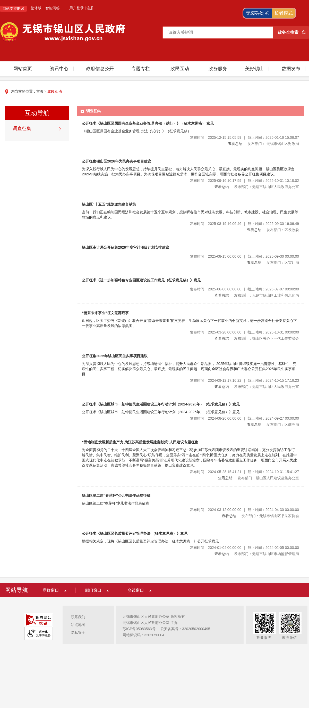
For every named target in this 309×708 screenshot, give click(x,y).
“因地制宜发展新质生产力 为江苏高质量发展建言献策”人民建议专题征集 (140, 442)
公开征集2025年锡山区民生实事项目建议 (115, 356)
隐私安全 (78, 632)
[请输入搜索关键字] (218, 32)
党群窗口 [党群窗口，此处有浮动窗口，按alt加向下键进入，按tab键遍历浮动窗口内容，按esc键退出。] (50, 590)
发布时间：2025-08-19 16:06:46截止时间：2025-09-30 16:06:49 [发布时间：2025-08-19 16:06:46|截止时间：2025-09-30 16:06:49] (244, 224)
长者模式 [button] (283, 13)
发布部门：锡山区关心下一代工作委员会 (266, 338)
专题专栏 (140, 68)
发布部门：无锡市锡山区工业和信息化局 (266, 295)
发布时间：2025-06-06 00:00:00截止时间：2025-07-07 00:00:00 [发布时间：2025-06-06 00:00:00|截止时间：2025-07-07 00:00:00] (244, 289)
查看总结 (235, 144)
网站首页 (22, 68)
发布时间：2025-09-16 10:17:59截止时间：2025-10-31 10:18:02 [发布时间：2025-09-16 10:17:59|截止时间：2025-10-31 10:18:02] (244, 180)
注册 (90, 8)
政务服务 (218, 68)
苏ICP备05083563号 (139, 629)
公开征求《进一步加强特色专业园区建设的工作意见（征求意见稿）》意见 (141, 280)
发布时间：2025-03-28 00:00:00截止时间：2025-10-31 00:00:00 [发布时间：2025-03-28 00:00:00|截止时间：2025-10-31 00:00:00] (244, 332)
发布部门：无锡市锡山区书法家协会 (270, 516)
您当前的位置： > (36, 91)
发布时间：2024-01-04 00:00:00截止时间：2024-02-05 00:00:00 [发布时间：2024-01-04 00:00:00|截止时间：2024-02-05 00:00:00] (244, 548)
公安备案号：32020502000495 (185, 629)
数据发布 (291, 68)
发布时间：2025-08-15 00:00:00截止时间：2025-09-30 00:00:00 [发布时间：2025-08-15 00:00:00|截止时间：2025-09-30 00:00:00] (244, 256)
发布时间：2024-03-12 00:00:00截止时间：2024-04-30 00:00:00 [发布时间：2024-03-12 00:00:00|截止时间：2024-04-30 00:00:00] (244, 510)
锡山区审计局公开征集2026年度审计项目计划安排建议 (125, 247)
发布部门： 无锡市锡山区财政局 (273, 144)
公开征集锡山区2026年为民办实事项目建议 (116, 161)
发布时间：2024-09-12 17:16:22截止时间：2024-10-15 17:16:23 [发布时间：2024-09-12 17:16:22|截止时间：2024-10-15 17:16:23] (244, 380)
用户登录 (76, 8)
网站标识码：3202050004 (143, 635)
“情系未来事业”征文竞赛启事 (105, 313)
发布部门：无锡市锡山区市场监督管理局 (266, 554)
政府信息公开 (100, 68)
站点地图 (78, 625)
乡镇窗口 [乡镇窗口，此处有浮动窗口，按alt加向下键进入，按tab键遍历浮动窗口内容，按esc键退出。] (135, 590)
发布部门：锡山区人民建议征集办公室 (268, 478)
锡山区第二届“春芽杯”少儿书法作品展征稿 (116, 495)
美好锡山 (254, 68)
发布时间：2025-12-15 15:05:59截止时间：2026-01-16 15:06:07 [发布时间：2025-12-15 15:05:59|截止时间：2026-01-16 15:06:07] (244, 137)
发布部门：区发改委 (283, 230)
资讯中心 (59, 68)
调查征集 (22, 128)
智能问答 (52, 8)
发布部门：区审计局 (283, 263)
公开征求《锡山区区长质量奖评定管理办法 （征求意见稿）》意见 (134, 533)
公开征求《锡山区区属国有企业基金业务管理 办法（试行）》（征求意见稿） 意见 (148, 123)
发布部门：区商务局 (283, 424)
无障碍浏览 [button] (257, 13)
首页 (40, 91)
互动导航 (37, 113)
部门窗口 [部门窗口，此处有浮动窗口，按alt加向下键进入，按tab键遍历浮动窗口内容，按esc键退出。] (93, 590)
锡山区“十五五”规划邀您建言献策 (109, 204)
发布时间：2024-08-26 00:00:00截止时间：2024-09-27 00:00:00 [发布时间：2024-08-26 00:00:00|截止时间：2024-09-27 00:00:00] (244, 418)
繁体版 (36, 8)
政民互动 (179, 68)
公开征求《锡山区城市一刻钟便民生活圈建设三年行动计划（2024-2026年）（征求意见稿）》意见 (161, 404)
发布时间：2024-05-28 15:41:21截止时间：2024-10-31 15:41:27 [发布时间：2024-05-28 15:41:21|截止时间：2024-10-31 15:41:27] (244, 472)
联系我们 (78, 617)
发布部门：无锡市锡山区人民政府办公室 (266, 187)
